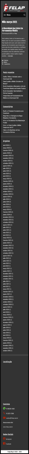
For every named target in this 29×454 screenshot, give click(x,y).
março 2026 (6, 148)
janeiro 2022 (6, 271)
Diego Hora (6, 116)
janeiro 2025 (6, 184)
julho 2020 (6, 309)
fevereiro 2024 (7, 212)
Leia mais (10, 56)
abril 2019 (6, 335)
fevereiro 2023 (7, 240)
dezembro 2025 (7, 155)
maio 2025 (6, 173)
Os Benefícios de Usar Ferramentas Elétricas (11, 131)
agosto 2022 (6, 255)
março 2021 (6, 289)
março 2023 (6, 237)
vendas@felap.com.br (12, 418)
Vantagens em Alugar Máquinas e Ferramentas (13, 117)
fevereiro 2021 (7, 291)
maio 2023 (6, 232)
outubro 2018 (6, 350)
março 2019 (6, 338)
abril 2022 (6, 266)
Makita (5, 62)
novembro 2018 (7, 348)
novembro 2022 (7, 248)
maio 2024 (6, 204)
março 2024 (6, 209)
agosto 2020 (6, 307)
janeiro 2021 (6, 294)
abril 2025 (6, 176)
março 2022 (6, 268)
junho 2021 (6, 284)
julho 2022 (6, 258)
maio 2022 (6, 263)
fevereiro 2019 (7, 340)
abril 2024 (6, 207)
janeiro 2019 (6, 343)
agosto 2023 (6, 225)
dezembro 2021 (7, 273)
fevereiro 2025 (7, 181)
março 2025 (6, 178)
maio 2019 (6, 332)
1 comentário (7, 64)
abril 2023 (6, 235)
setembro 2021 (7, 279)
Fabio (4, 130)
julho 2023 (6, 227)
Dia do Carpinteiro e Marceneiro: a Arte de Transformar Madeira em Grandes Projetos (14, 87)
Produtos (6, 60)
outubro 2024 (7, 191)
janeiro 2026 (6, 153)
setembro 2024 (7, 194)
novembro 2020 (7, 299)
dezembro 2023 (7, 217)
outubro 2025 (7, 160)
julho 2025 (6, 168)
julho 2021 (6, 281)
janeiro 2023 (6, 243)
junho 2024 (6, 202)
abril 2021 (6, 286)
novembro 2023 (7, 220)
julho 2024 (6, 199)
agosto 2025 (6, 166)
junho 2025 (6, 171)
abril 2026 (6, 145)
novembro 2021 (7, 276)
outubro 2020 (7, 302)
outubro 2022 (7, 250)
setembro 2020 (7, 304)
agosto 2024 (6, 196)
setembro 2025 (7, 163)
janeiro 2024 (6, 214)
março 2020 (6, 314)
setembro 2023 (7, 222)
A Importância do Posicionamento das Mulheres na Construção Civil (13, 96)
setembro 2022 (7, 253)
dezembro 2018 (7, 345)
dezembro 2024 (7, 186)
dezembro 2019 (7, 322)
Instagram (9, 439)
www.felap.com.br (8, 427)
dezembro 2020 (7, 297)
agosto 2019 (6, 325)
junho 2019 (6, 330)
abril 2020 (6, 312)
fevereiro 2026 (7, 150)
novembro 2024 (7, 189)
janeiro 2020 (6, 320)
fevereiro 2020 (7, 317)
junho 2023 (6, 230)
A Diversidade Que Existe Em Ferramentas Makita (12, 29)
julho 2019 (6, 327)
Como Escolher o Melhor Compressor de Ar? (12, 126)
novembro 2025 (7, 158)
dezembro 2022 (7, 245)
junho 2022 (6, 261)
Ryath (4, 111)
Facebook (7, 444)
